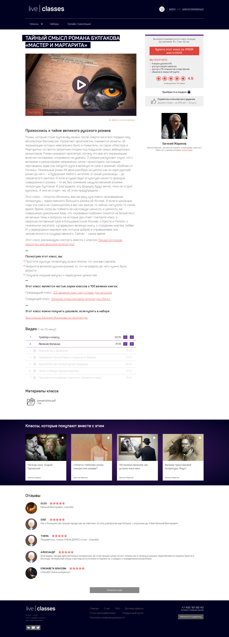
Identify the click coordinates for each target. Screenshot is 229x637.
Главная (94, 608)
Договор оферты (134, 608)
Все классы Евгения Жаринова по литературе (56, 317)
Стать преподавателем (103, 613)
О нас (107, 608)
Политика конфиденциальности (107, 617)
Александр (48, 552)
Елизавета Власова (53, 568)
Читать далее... (187, 150)
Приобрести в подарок (174, 92)
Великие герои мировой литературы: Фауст (80, 299)
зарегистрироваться (193, 9)
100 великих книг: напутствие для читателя (82, 292)
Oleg (44, 503)
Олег (44, 519)
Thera (45, 536)
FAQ (117, 608)
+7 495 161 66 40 (193, 607)
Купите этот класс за (174, 51)
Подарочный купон (133, 613)
